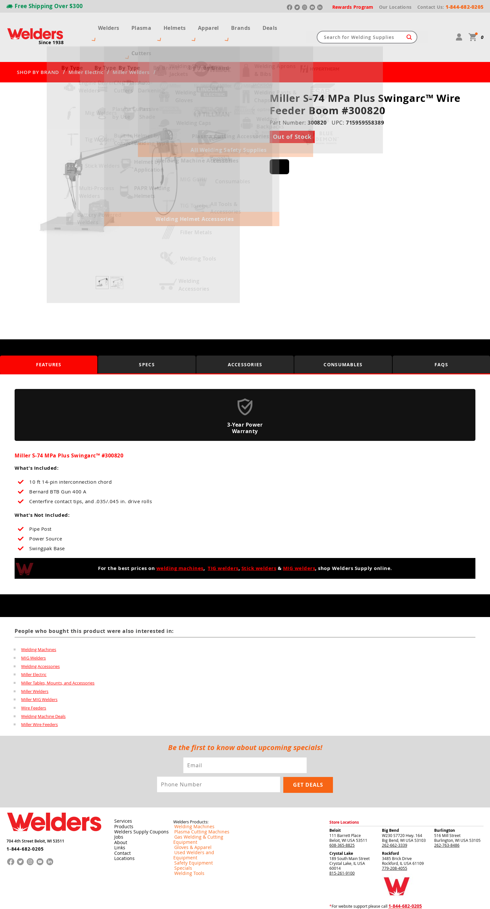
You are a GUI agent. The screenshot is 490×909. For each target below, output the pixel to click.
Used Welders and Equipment (200, 824)
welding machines (179, 544)
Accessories (245, 340)
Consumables (343, 340)
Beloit (335, 807)
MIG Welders (33, 634)
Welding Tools (185, 839)
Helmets (182, 25)
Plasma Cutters (142, 25)
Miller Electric (85, 48)
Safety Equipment (189, 829)
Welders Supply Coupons (137, 808)
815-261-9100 (342, 849)
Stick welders (258, 544)
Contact (121, 829)
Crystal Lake (341, 830)
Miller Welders (131, 48)
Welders (102, 25)
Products (122, 803)
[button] (200, 163)
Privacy (381, 899)
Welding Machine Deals (43, 694)
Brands (244, 25)
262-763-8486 (446, 821)
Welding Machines (38, 626)
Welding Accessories (40, 643)
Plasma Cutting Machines (196, 808)
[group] (110, 162)
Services (121, 798)
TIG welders (223, 544)
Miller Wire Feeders (39, 702)
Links (118, 824)
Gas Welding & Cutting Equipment (203, 814)
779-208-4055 (394, 844)
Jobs (117, 814)
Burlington (444, 807)
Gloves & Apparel (189, 819)
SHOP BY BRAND (38, 48)
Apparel (214, 25)
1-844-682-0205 (22, 823)
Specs (147, 340)
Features (48, 340)
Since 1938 (51, 31)
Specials (180, 834)
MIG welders (299, 544)
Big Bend (390, 807)
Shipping (394, 899)
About (119, 819)
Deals (271, 25)
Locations (122, 834)
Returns (367, 899)
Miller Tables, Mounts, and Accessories (57, 660)
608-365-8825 (342, 821)
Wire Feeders (33, 685)
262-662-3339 (394, 821)
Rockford (390, 830)
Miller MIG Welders (39, 677)
